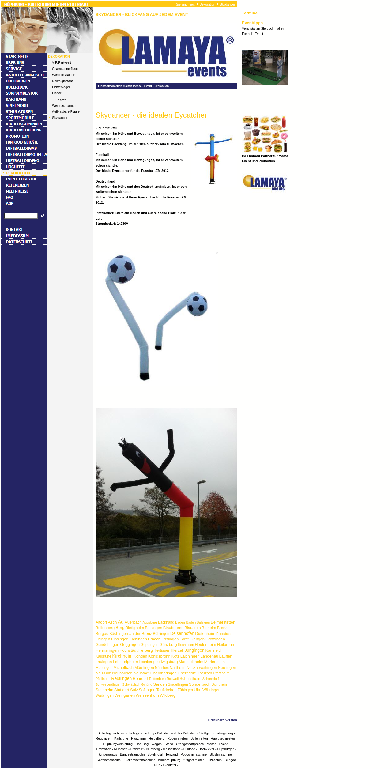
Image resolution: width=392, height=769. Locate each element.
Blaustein (192, 627)
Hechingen (186, 644)
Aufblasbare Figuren (66, 111)
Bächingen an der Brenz (130, 633)
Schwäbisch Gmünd (137, 684)
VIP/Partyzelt (61, 62)
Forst (184, 639)
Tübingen (185, 690)
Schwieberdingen (108, 684)
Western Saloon (63, 75)
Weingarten (125, 695)
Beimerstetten (223, 622)
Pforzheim (221, 673)
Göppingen (150, 645)
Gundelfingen (107, 644)
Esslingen (170, 639)
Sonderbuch (199, 684)
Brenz (222, 627)
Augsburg (150, 622)
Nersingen (227, 667)
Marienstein (214, 661)
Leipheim (130, 661)
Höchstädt (128, 650)
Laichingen (190, 656)
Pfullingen (103, 678)
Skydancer (227, 4)
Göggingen (130, 644)
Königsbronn (159, 656)
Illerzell (177, 650)
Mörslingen (144, 667)
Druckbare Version (222, 720)
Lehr (117, 661)
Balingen (203, 622)
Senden (160, 684)
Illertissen (162, 650)
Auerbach (133, 622)
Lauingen (104, 661)
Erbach (154, 639)
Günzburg (168, 644)
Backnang (166, 622)
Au (121, 621)
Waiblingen (105, 695)
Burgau (102, 633)
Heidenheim (205, 644)
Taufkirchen (166, 690)
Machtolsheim (191, 661)
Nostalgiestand (63, 81)
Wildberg (167, 695)
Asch (112, 622)
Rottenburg (157, 678)
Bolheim (209, 627)
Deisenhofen (182, 633)
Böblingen (161, 633)
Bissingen (153, 627)
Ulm (198, 689)
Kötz (175, 656)
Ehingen (103, 639)
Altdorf (101, 622)
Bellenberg (105, 627)
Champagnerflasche (66, 68)
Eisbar (56, 93)
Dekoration (207, 4)
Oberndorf (187, 673)
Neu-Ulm (103, 673)
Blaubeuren (173, 627)
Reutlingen (121, 678)
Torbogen (59, 99)
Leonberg (146, 662)
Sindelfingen (178, 684)
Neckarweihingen (202, 667)
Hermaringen (107, 650)
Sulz (134, 690)
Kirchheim (122, 655)
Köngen (140, 656)
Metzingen (104, 667)
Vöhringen (211, 690)
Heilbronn (225, 644)
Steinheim (104, 690)
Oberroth (204, 673)
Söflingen (147, 690)
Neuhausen (122, 673)
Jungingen (195, 650)
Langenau (209, 656)
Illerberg (145, 650)
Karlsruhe (103, 656)
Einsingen (120, 639)
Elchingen (138, 639)
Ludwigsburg (166, 661)
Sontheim (219, 684)
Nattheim (178, 667)
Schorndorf (210, 678)
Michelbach (123, 667)
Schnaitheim (190, 678)
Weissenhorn (147, 695)
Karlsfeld (213, 650)
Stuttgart (121, 690)
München (162, 667)
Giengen (197, 639)
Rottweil (173, 678)
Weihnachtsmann (64, 105)
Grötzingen (215, 639)
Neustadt (141, 673)
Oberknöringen (163, 673)
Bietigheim (135, 627)
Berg (120, 627)
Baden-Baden (185, 622)
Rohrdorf (140, 678)
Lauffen (225, 656)
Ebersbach (224, 633)
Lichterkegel (61, 87)
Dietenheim (205, 633)
